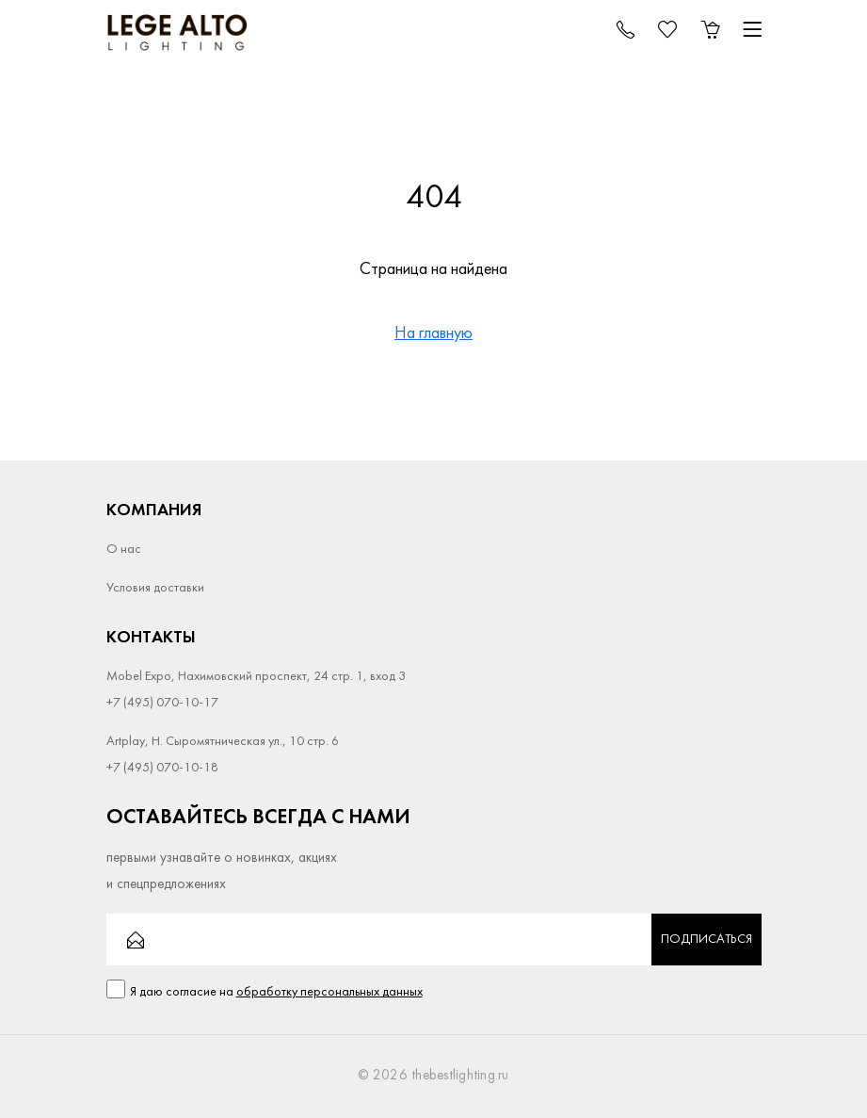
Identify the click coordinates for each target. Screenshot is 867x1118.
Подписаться (706, 939)
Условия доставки (155, 588)
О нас (123, 549)
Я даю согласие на (276, 992)
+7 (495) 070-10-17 (162, 703)
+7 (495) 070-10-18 (162, 768)
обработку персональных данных (329, 992)
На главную (433, 334)
